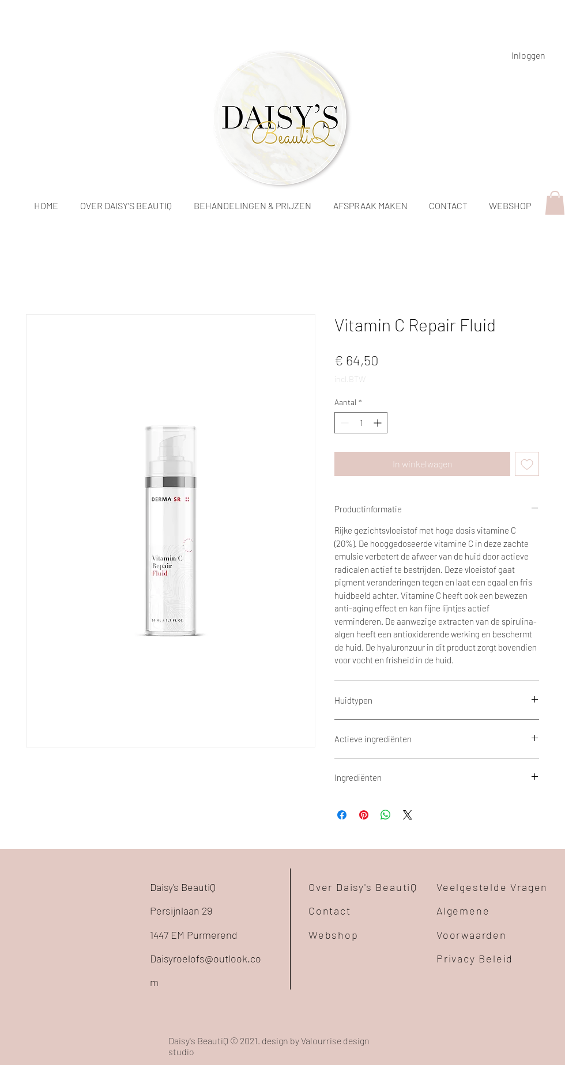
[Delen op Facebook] (342, 815)
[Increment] (378, 423)
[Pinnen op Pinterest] (364, 815)
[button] (555, 203)
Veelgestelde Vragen (492, 887)
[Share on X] (408, 815)
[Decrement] (343, 423)
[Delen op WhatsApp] (386, 815)
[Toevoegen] (527, 464)
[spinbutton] (361, 423)
